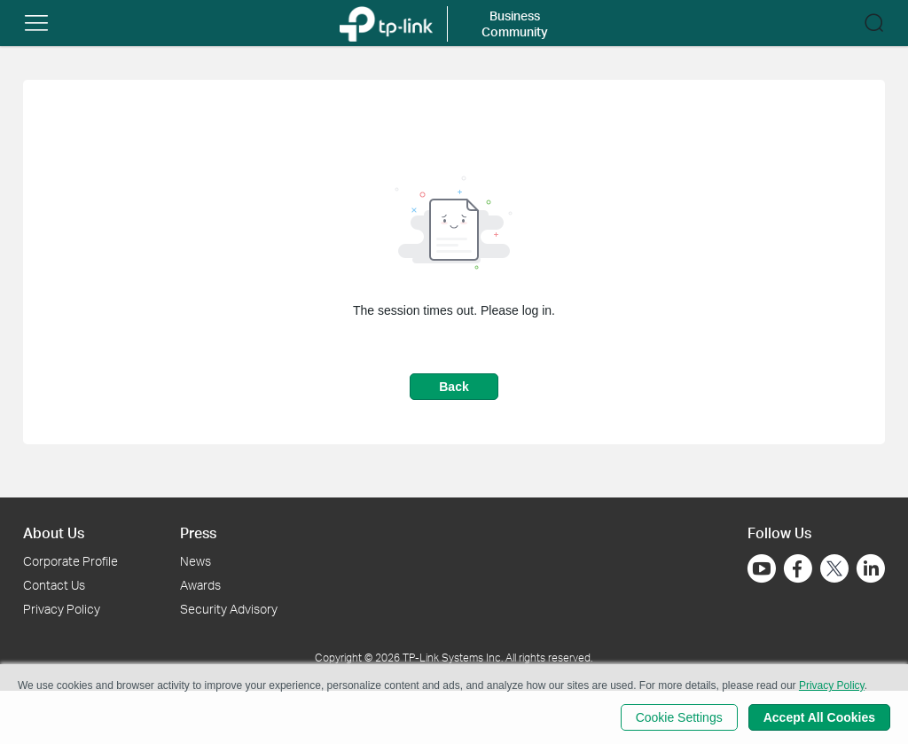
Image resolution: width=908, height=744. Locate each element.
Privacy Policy (61, 608)
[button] (36, 23)
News (195, 560)
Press (198, 532)
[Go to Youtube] (762, 568)
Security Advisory (229, 608)
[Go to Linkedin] (871, 568)
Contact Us (54, 584)
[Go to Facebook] (798, 568)
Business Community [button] (514, 23)
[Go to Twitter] (834, 570)
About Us (53, 532)
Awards (200, 584)
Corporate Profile (70, 560)
